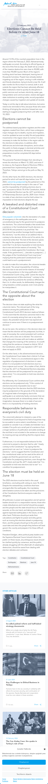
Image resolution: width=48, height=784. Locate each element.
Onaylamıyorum (24, 773)
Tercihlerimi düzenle (24, 779)
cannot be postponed (16, 182)
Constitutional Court (27, 558)
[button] (45, 754)
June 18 (33, 562)
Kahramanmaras (13, 567)
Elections (23, 562)
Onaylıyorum (24, 767)
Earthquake (12, 562)
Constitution (12, 558)
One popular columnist (12, 217)
